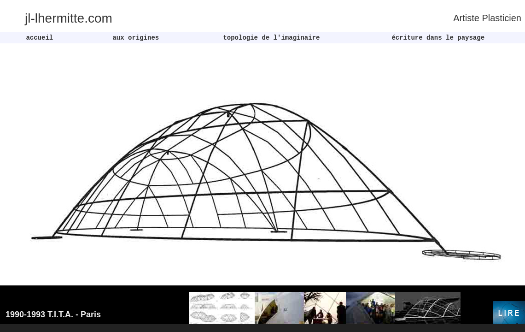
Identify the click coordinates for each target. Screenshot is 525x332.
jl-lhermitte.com (68, 18)
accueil (39, 38)
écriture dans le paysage (436, 38)
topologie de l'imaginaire (269, 38)
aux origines (134, 38)
